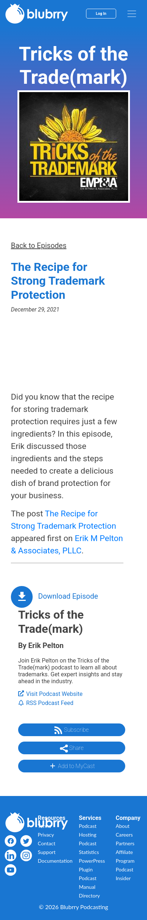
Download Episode (68, 596)
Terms (44, 826)
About (123, 826)
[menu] (132, 14)
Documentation (55, 861)
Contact (47, 843)
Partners (125, 843)
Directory (89, 895)
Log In (101, 13)
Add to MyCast (72, 766)
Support (47, 852)
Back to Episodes (38, 245)
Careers (124, 835)
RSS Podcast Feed (45, 703)
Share (72, 748)
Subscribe (71, 730)
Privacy (46, 835)
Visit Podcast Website (50, 693)
